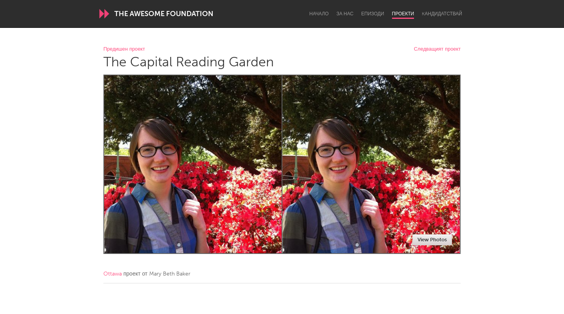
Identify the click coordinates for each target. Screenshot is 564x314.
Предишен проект (124, 49)
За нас (344, 13)
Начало (319, 13)
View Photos (432, 240)
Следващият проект (437, 49)
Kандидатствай (442, 13)
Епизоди (372, 13)
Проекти (403, 13)
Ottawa (112, 273)
